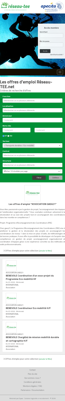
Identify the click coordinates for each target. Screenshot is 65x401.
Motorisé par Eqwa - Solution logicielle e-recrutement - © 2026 (32, 398)
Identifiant (44, 32)
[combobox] (32, 100)
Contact (32, 369)
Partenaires (25, 390)
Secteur (6, 141)
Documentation (38, 390)
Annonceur (7, 115)
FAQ (40, 386)
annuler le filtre (45, 250)
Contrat (6, 151)
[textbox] (31, 100)
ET (5, 135)
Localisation (8, 106)
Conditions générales (32, 382)
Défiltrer (55, 177)
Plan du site (32, 373)
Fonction (6, 96)
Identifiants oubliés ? (56, 55)
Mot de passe (44, 41)
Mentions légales (30, 386)
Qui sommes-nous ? (32, 377)
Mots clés (7, 125)
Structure (7, 160)
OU (9, 135)
